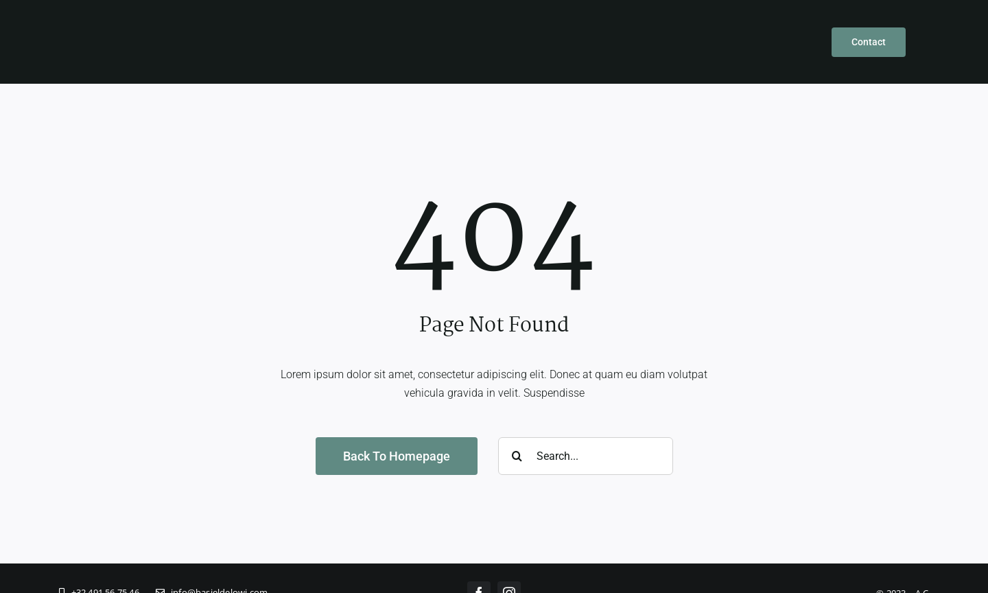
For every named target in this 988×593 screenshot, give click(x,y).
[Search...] (585, 456)
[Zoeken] (517, 456)
